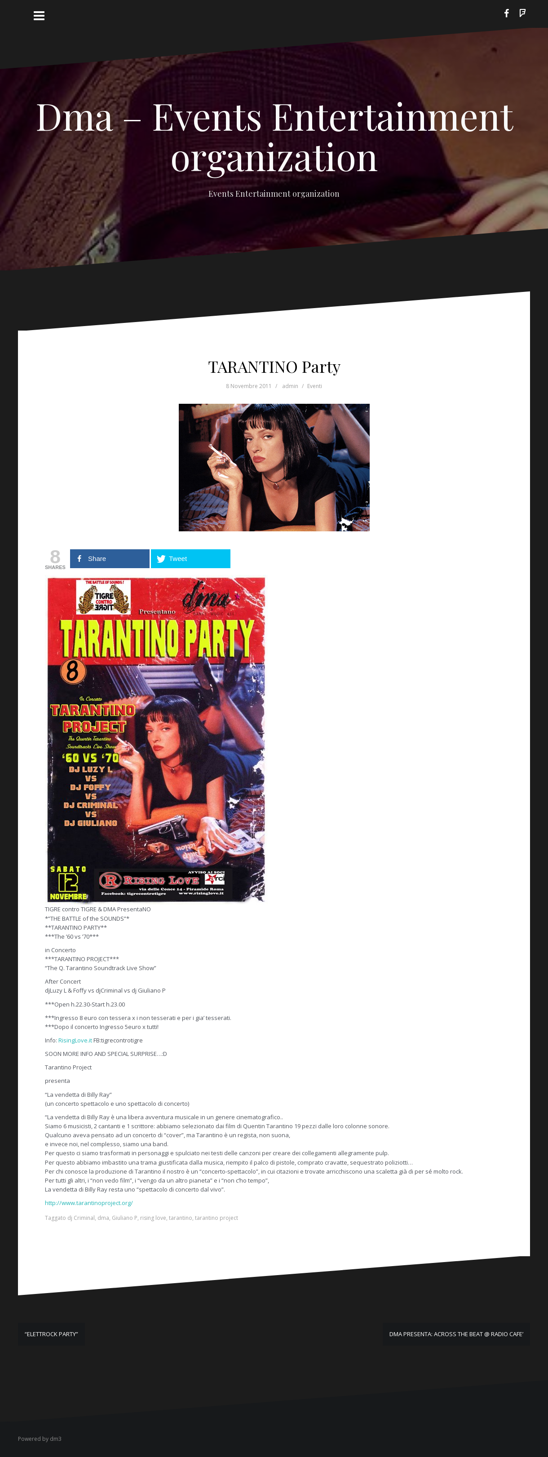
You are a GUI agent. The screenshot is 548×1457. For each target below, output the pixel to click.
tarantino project (216, 1218)
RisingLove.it (75, 1040)
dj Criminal (81, 1218)
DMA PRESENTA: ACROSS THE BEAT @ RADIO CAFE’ (456, 1334)
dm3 (56, 1439)
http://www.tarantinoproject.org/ (89, 1203)
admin (290, 386)
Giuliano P (124, 1218)
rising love (153, 1218)
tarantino (180, 1218)
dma (103, 1218)
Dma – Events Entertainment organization (274, 136)
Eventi (314, 386)
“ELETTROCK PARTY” (51, 1334)
